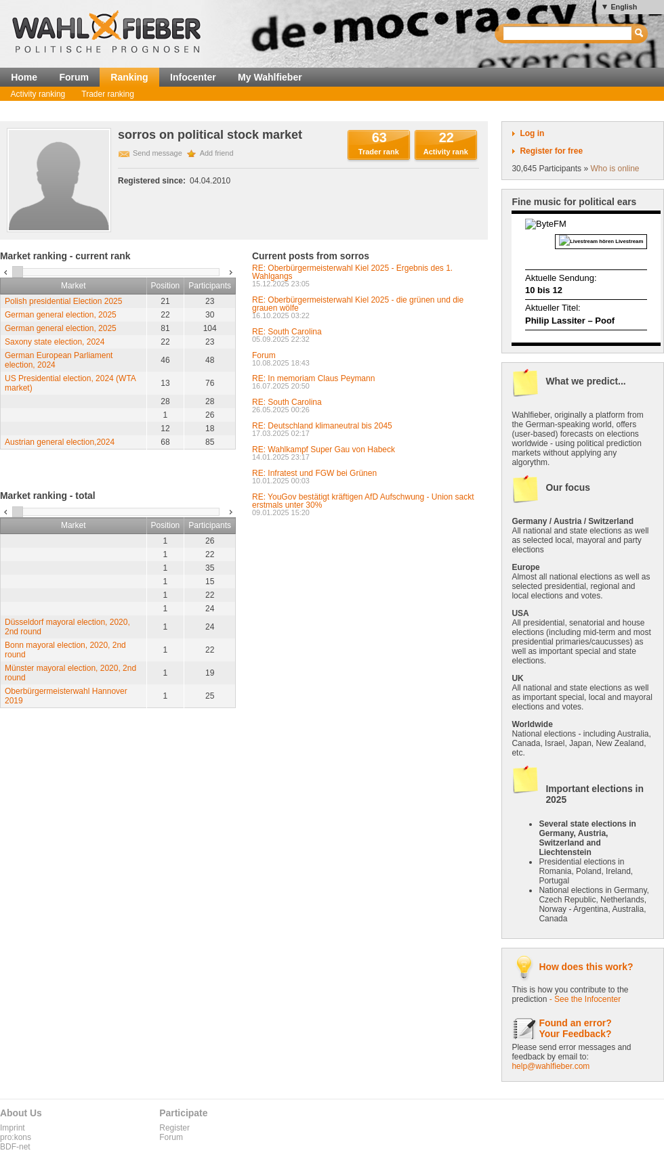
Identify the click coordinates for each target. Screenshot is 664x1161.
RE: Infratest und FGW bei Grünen (314, 473)
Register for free (551, 151)
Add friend (217, 153)
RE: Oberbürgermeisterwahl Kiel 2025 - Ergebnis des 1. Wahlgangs (352, 272)
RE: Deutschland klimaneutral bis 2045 (322, 426)
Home (24, 77)
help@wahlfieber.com (550, 1066)
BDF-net (15, 1147)
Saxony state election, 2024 (54, 342)
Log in (532, 133)
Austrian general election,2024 (60, 442)
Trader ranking (107, 94)
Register (174, 1128)
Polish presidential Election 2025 (63, 301)
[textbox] (568, 33)
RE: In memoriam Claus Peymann (313, 378)
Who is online (614, 168)
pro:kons (15, 1137)
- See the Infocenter (585, 999)
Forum (74, 77)
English (623, 7)
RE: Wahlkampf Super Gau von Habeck (323, 449)
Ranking (129, 77)
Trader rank (378, 152)
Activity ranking (38, 94)
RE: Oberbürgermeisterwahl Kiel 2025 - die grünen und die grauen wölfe (357, 304)
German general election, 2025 (61, 315)
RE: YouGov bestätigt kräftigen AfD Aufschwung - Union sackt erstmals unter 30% (363, 501)
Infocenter (193, 77)
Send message (157, 153)
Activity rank (445, 152)
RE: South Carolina (287, 331)
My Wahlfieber (270, 77)
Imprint (12, 1128)
